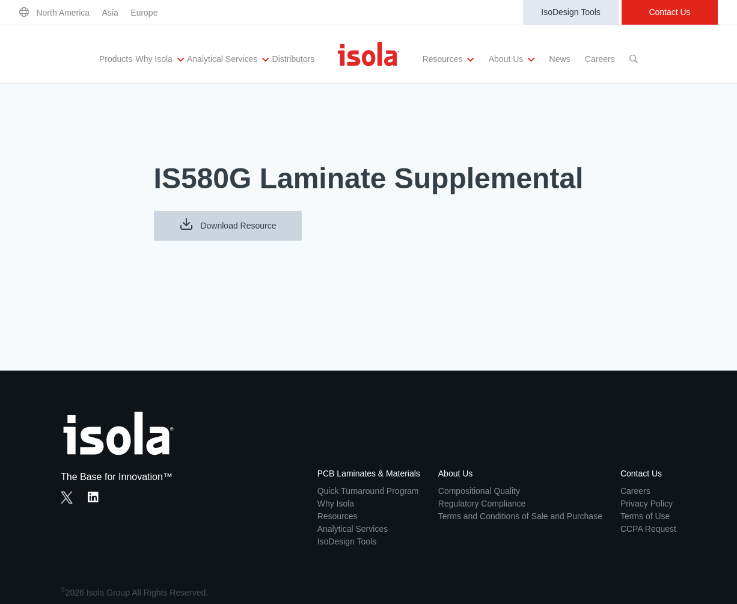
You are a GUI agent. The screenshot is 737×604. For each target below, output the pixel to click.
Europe (143, 12)
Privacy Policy (646, 503)
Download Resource (228, 224)
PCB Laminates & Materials (368, 473)
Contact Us (669, 12)
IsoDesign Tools (571, 12)
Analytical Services (228, 59)
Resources (448, 59)
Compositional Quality (479, 491)
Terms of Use (645, 516)
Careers (600, 59)
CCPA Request (648, 529)
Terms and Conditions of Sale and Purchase (520, 516)
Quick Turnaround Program (368, 491)
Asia (110, 12)
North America (63, 12)
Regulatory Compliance (482, 503)
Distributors (293, 59)
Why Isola (159, 59)
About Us (511, 59)
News (559, 59)
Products (115, 59)
